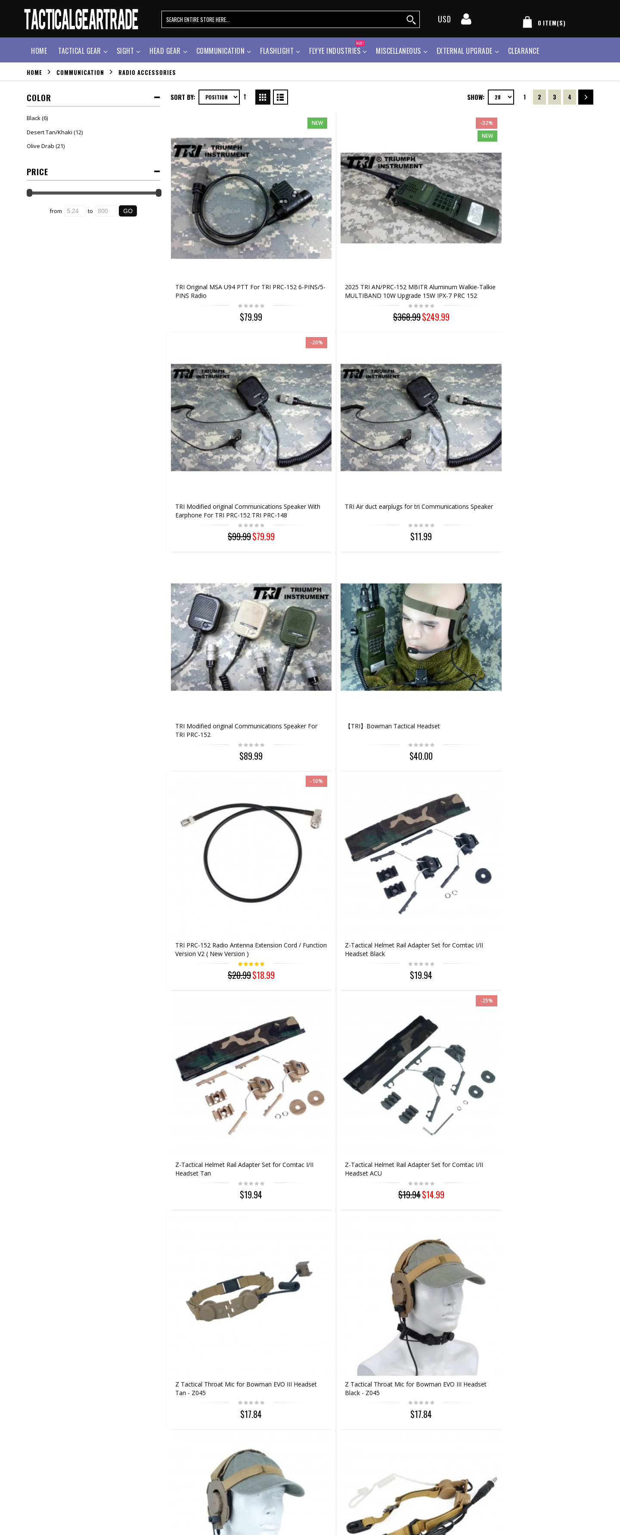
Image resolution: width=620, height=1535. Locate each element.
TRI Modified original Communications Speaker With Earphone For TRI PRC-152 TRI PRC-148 (434, 238)
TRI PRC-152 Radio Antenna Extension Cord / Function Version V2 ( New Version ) (430, 391)
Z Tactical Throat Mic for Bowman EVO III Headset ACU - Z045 (219, 705)
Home (34, 72)
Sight (125, 51)
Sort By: (182, 97)
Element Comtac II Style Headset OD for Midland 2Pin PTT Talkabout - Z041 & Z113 (540, 705)
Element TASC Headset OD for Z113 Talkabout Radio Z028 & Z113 (326, 862)
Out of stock (544, 1215)
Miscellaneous (398, 51)
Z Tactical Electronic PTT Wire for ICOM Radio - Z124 (324, 1172)
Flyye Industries (337, 49)
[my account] (466, 21)
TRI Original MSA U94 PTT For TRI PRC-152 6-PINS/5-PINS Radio (217, 233)
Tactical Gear (79, 51)
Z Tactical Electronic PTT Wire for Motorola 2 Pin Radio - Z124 (219, 1172)
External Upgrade (465, 51)
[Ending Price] (106, 211)
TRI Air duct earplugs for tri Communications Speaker (536, 229)
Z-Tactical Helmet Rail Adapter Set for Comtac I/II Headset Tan (219, 543)
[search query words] (290, 19)
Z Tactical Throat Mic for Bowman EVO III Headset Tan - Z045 (434, 548)
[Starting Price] (75, 211)
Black (33, 118)
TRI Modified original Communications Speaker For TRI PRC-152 (216, 391)
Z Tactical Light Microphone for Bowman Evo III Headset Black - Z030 (436, 1019)
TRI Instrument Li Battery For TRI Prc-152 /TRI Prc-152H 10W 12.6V (542, 1176)
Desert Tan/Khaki (49, 132)
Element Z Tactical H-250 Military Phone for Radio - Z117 (542, 858)
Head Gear (165, 51)
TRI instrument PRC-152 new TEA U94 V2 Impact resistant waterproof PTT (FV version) (431, 705)
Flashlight (277, 51)
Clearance (523, 51)
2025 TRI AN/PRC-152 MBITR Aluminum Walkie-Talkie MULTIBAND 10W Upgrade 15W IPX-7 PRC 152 (324, 238)
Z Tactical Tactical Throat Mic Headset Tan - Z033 (324, 701)
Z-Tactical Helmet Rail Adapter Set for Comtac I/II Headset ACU (325, 548)
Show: (475, 97)
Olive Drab (40, 146)
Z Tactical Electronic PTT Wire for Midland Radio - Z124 (432, 1172)
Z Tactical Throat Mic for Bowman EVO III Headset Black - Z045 (542, 548)
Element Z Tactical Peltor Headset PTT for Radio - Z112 (217, 1015)
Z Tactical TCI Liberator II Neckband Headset (318, 1015)
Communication (220, 51)
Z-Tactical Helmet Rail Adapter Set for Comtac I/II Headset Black (541, 391)
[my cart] (542, 24)
